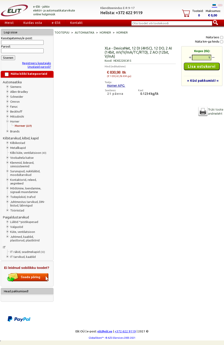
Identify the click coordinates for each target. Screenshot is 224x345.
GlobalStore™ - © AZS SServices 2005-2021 (112, 337)
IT (4, 247)
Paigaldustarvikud (16, 217)
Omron (15, 101)
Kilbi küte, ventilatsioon (28, 152)
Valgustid (16, 227)
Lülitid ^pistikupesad (24, 222)
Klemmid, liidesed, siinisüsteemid (22, 164)
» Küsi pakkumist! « (203, 80)
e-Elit (56, 23)
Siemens (15, 87)
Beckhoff (16, 111)
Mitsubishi (17, 116)
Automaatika (12, 82)
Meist (9, 23)
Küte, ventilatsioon (22, 232)
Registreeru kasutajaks (36, 63)
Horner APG (116, 85)
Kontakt (76, 23)
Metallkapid (18, 148)
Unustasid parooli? (39, 66)
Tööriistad (17, 210)
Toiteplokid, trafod (22, 197)
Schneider (16, 96)
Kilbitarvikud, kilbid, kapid (21, 138)
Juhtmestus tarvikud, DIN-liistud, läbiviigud (27, 203)
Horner (14, 121)
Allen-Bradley (19, 91)
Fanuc (14, 106)
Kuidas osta (33, 23)
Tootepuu (61, 32)
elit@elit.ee (104, 331)
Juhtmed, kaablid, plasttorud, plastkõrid (25, 238)
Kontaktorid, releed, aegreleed (23, 181)
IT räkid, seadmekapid (27, 252)
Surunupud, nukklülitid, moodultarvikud (25, 173)
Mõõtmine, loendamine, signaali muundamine (25, 190)
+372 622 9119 (125, 331)
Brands (15, 131)
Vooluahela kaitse (22, 157)
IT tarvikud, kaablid (23, 257)
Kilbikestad (17, 143)
